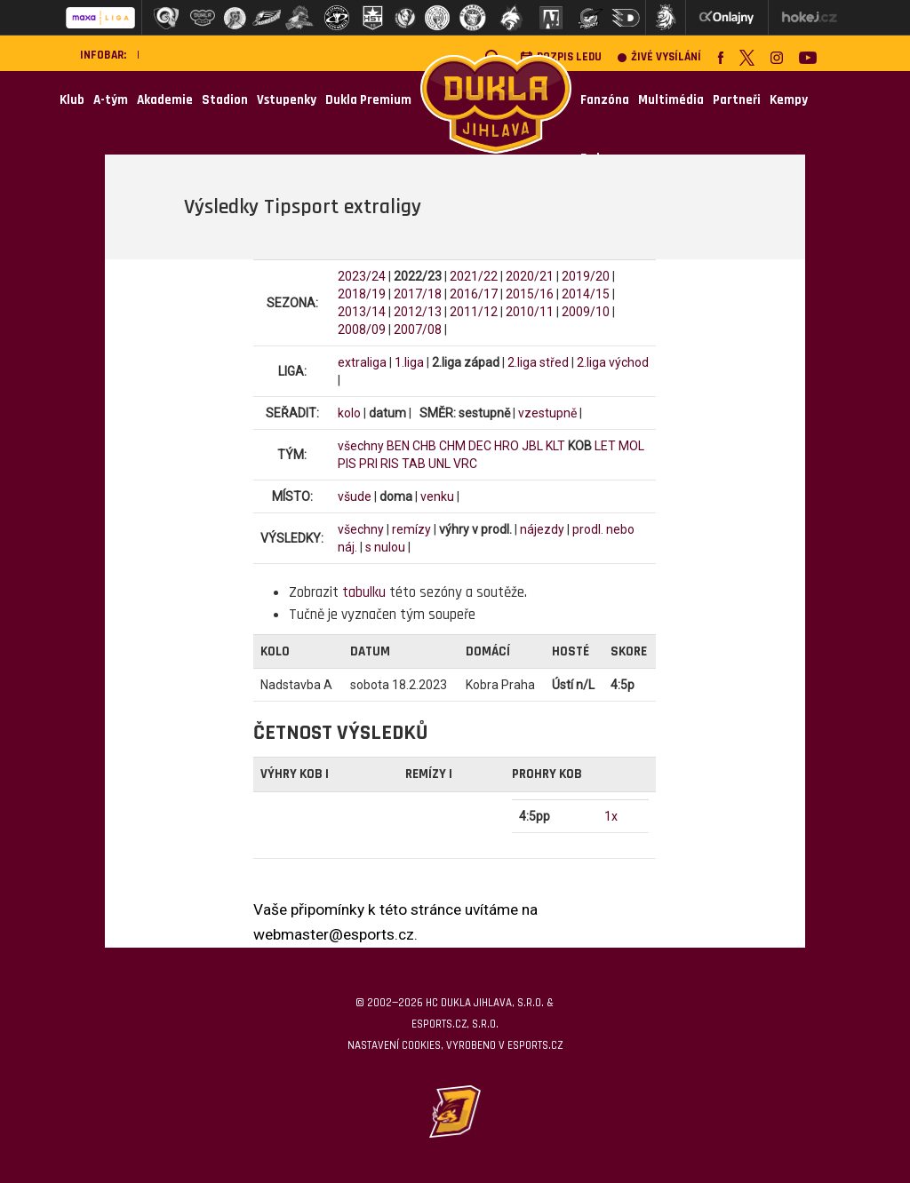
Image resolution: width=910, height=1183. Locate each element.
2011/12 (474, 312)
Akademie (165, 99)
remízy (411, 529)
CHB (424, 446)
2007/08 (418, 329)
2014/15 (586, 294)
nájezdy (542, 529)
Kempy (789, 99)
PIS (347, 464)
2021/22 (474, 276)
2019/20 (586, 276)
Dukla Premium (368, 99)
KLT (555, 446)
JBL (532, 446)
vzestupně (547, 413)
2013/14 (362, 312)
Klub (72, 99)
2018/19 (362, 294)
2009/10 (586, 312)
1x (611, 816)
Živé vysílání (659, 57)
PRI (368, 464)
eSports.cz (535, 1045)
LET (605, 446)
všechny (361, 446)
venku (437, 496)
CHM (452, 446)
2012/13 (418, 312)
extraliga (362, 362)
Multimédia (671, 99)
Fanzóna (604, 99)
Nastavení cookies (394, 1045)
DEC (479, 446)
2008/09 (362, 329)
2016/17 (474, 294)
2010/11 (530, 312)
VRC (465, 464)
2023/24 (362, 276)
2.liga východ (613, 362)
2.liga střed (538, 362)
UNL (439, 464)
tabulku (364, 592)
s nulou (385, 547)
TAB (414, 464)
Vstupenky (286, 99)
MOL (631, 446)
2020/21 (530, 276)
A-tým (110, 99)
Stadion (225, 99)
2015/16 (530, 294)
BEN (398, 446)
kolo (349, 413)
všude (354, 496)
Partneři (737, 99)
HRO (506, 446)
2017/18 (418, 294)
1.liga (409, 362)
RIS (389, 464)
